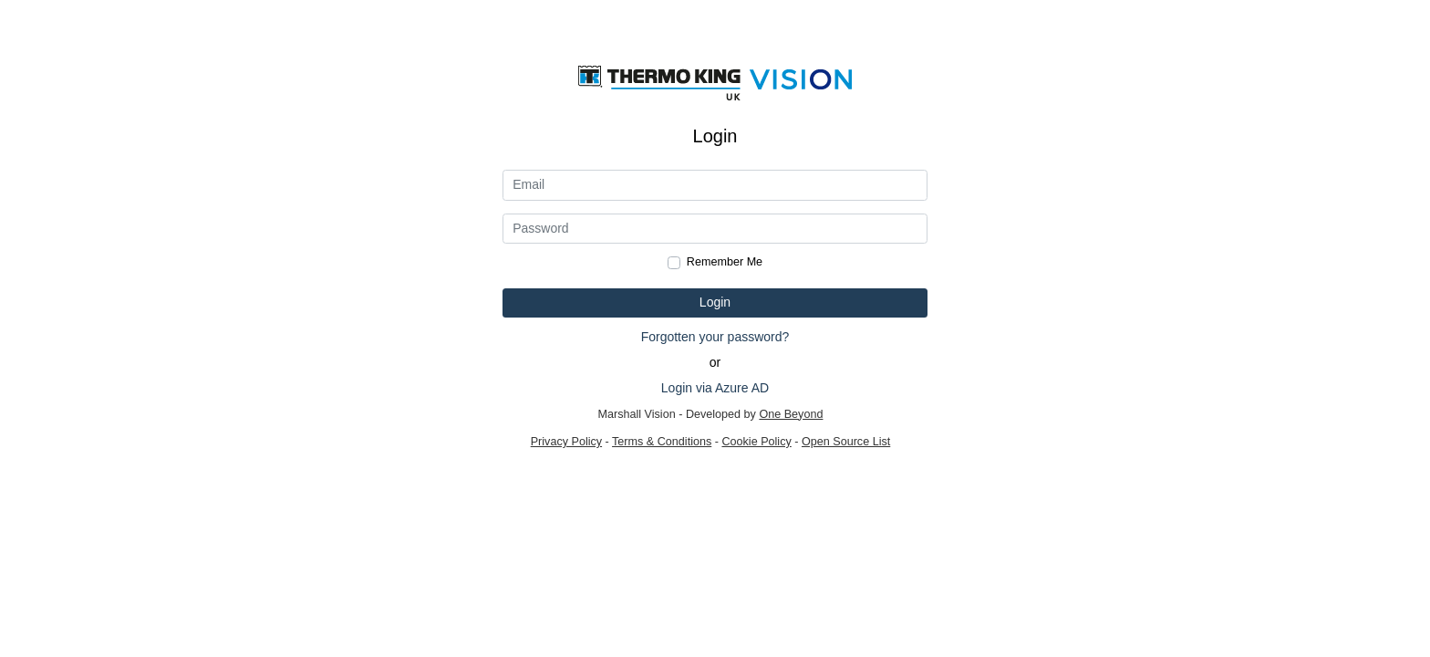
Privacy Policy (566, 441)
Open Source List (846, 441)
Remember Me (724, 262)
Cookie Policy (756, 441)
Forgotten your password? (715, 336)
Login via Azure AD (715, 388)
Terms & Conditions (661, 441)
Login (715, 302)
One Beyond (791, 414)
